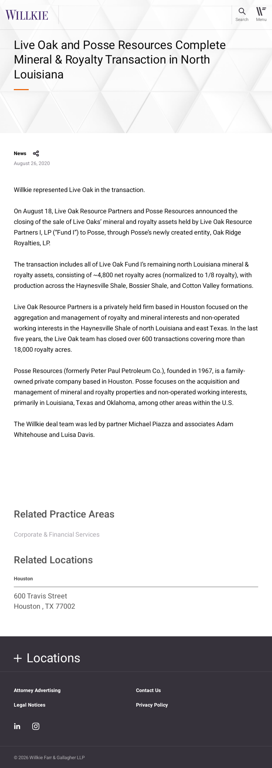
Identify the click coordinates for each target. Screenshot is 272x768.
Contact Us (148, 690)
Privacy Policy (152, 705)
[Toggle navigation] (261, 15)
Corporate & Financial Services (57, 538)
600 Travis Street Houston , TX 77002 (44, 604)
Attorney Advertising (37, 690)
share (36, 153)
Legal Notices (29, 705)
